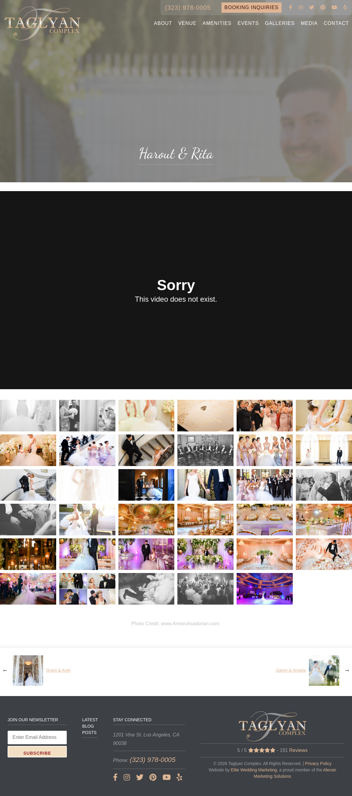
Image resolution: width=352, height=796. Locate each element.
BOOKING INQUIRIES (251, 7)
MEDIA (309, 23)
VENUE (187, 23)
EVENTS (248, 23)
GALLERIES (280, 23)
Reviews (298, 750)
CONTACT (336, 23)
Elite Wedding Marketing (254, 769)
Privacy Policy (318, 763)
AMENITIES (217, 23)
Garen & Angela (291, 670)
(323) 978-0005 (188, 7)
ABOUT (163, 23)
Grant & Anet (58, 670)
